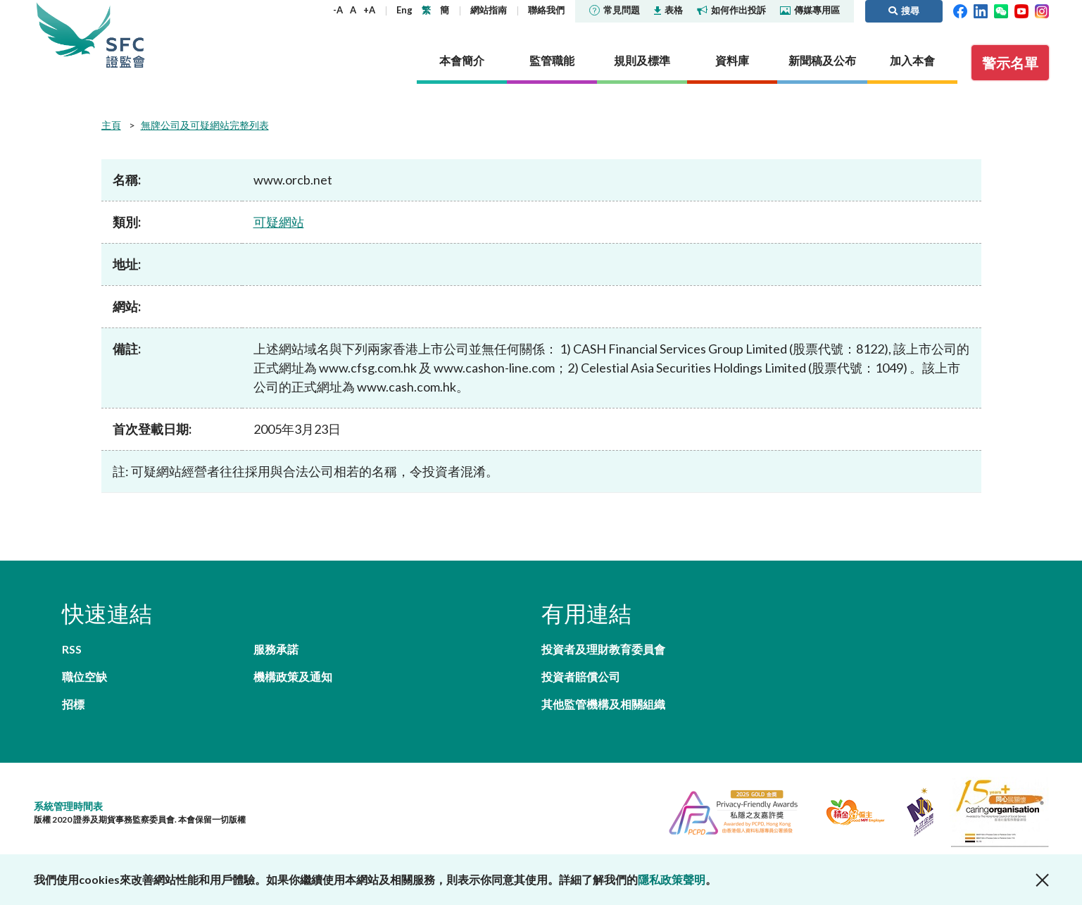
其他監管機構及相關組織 (603, 704)
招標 (73, 704)
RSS (72, 649)
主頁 (111, 125)
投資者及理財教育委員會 (603, 649)
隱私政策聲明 (671, 879)
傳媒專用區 (810, 9)
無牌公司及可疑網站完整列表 (205, 125)
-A (338, 9)
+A (369, 9)
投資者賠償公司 (580, 676)
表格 (668, 9)
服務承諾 (275, 649)
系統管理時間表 (68, 806)
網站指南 (488, 9)
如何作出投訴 (731, 9)
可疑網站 (278, 222)
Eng (404, 9)
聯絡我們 (546, 9)
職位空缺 (84, 676)
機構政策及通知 (292, 676)
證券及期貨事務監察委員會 (125, 35)
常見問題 (614, 9)
